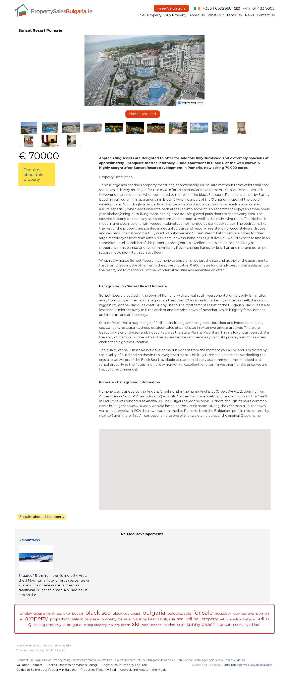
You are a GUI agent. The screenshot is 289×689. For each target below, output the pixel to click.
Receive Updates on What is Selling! (71, 665)
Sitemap (88, 659)
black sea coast (126, 613)
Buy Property (175, 15)
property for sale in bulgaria (74, 619)
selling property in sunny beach (106, 625)
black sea (98, 612)
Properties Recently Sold (98, 670)
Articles (46, 659)
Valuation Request (29, 665)
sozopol (156, 625)
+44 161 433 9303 (259, 8)
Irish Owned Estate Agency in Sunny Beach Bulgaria (210, 659)
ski (135, 624)
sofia (144, 625)
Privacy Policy (62, 659)
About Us (197, 15)
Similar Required (142, 114)
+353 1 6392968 (217, 8)
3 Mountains (29, 540)
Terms (76, 659)
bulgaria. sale (179, 613)
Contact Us (266, 15)
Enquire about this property (33, 174)
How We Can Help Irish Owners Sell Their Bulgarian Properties (135, 659)
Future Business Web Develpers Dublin (247, 664)
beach (77, 613)
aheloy (26, 613)
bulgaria (153, 612)
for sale (203, 612)
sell (188, 618)
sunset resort (230, 624)
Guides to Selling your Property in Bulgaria (46, 670)
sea (180, 619)
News (249, 15)
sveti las (252, 625)
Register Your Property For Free (124, 665)
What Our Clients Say (225, 15)
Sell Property (151, 15)
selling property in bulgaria (57, 625)
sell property (206, 619)
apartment (44, 613)
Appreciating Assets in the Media (143, 670)
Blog (37, 659)
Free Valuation (171, 8)
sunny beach (201, 624)
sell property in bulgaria (237, 619)
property (36, 618)
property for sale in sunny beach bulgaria (138, 619)
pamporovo (243, 613)
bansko (63, 613)
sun (181, 624)
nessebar (223, 613)
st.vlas (169, 625)
